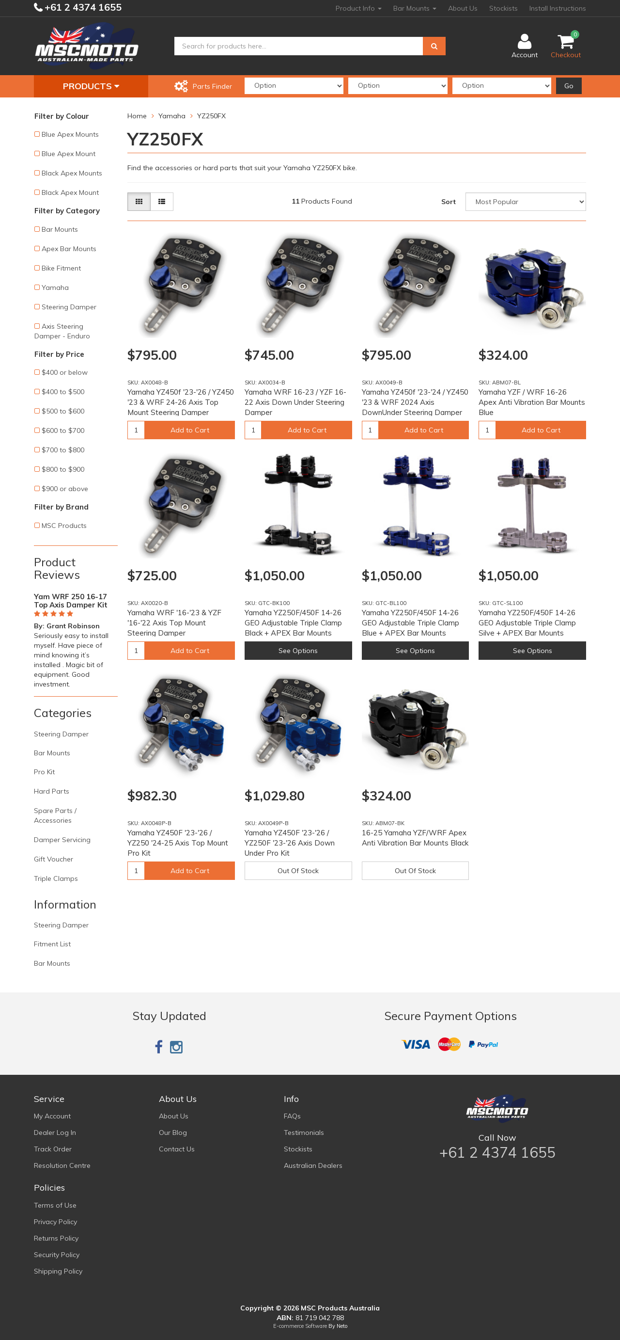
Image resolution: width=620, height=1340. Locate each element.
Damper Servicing (62, 839)
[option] (76, 638)
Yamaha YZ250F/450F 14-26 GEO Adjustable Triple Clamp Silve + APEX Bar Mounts (527, 623)
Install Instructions (557, 8)
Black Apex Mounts (72, 173)
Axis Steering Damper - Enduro (62, 331)
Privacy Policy (55, 1221)
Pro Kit (44, 771)
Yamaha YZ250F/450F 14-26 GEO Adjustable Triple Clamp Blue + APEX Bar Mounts (410, 623)
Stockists (503, 8)
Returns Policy (56, 1238)
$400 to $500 (63, 391)
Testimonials (304, 1132)
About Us (463, 8)
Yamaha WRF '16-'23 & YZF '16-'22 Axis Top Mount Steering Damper (174, 623)
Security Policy (56, 1254)
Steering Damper (69, 307)
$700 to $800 (63, 450)
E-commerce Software (300, 1326)
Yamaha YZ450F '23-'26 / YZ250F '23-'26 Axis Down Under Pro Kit (290, 843)
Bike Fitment (61, 268)
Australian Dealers (313, 1165)
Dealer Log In (55, 1132)
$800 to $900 (63, 469)
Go (569, 85)
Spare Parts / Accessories (55, 815)
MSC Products (64, 525)
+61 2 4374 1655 (82, 7)
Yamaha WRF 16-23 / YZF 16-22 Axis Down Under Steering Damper (295, 402)
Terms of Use (55, 1205)
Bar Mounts (414, 8)
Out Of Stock (298, 870)
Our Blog (173, 1132)
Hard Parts (51, 791)
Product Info (359, 8)
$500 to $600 (63, 411)
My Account (52, 1116)
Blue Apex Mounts (70, 134)
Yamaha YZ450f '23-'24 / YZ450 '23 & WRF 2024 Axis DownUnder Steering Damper (415, 402)
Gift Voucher (53, 859)
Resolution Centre (62, 1165)
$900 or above (65, 488)
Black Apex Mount (70, 192)
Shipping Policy (58, 1271)
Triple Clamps (56, 878)
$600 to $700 (63, 430)
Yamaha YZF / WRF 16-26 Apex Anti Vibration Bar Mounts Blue (532, 402)
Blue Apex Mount (68, 153)
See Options (298, 650)
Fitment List (52, 944)
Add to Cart (189, 430)
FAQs (292, 1116)
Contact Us (177, 1149)
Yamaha (55, 287)
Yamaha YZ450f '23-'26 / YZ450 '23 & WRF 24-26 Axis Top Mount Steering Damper (180, 402)
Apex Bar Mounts (69, 248)
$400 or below (65, 372)
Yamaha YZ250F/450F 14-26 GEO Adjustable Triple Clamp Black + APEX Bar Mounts (293, 623)
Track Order (53, 1149)
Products (91, 86)
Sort (448, 201)
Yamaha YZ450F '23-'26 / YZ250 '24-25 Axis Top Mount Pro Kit (177, 843)
